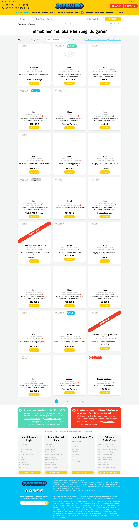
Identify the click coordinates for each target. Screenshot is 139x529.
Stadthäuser (75, 444)
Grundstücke (75, 454)
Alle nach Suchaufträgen (109, 472)
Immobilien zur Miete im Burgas (107, 467)
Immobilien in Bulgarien (105, 457)
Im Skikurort (22, 459)
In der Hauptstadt (24, 444)
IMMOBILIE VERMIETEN (130, 5)
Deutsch (5, 1)
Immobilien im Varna (104, 465)
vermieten (93, 424)
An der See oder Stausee (26, 454)
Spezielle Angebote (65, 12)
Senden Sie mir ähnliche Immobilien (95, 40)
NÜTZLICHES (99, 12)
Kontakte (119, 12)
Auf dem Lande (23, 467)
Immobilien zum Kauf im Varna (107, 459)
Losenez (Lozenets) (50, 457)
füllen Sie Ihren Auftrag (53, 418)
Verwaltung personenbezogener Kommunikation (90, 498)
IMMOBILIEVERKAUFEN (117, 5)
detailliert (33, 83)
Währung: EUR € (14, 1)
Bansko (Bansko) (50, 462)
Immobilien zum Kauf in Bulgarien (108, 449)
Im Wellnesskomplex (25, 465)
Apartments (75, 449)
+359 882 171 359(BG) (16, 4)
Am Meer (21, 447)
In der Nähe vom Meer (25, 449)
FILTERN (113, 19)
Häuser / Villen (76, 441)
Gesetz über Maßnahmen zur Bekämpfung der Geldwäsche (102, 496)
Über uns (109, 12)
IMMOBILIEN (36, 12)
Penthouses (75, 451)
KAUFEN (45, 12)
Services (89, 12)
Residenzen (75, 446)
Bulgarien (63, 431)
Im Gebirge (22, 457)
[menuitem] (119, 12)
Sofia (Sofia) (48, 444)
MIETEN (52, 12)
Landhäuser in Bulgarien (105, 444)
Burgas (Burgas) (50, 449)
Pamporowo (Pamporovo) (52, 467)
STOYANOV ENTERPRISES (90, 490)
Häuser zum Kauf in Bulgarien (107, 452)
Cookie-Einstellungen (70, 498)
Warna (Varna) (49, 447)
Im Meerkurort (23, 452)
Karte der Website (108, 498)
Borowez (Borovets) (51, 465)
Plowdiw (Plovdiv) (50, 452)
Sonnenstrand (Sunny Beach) (53, 454)
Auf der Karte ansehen (114, 40)
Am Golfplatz (22, 462)
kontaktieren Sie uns (32, 418)
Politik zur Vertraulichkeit (79, 496)
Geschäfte (75, 459)
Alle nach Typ (82, 472)
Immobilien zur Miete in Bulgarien (108, 447)
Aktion (79, 12)
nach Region (30, 472)
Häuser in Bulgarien (104, 462)
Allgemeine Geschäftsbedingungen (62, 496)
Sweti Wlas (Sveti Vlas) (52, 459)
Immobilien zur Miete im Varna (107, 454)
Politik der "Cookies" (58, 498)
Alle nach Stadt (56, 472)
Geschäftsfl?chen (77, 462)
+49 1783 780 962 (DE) (17, 8)
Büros (73, 457)
